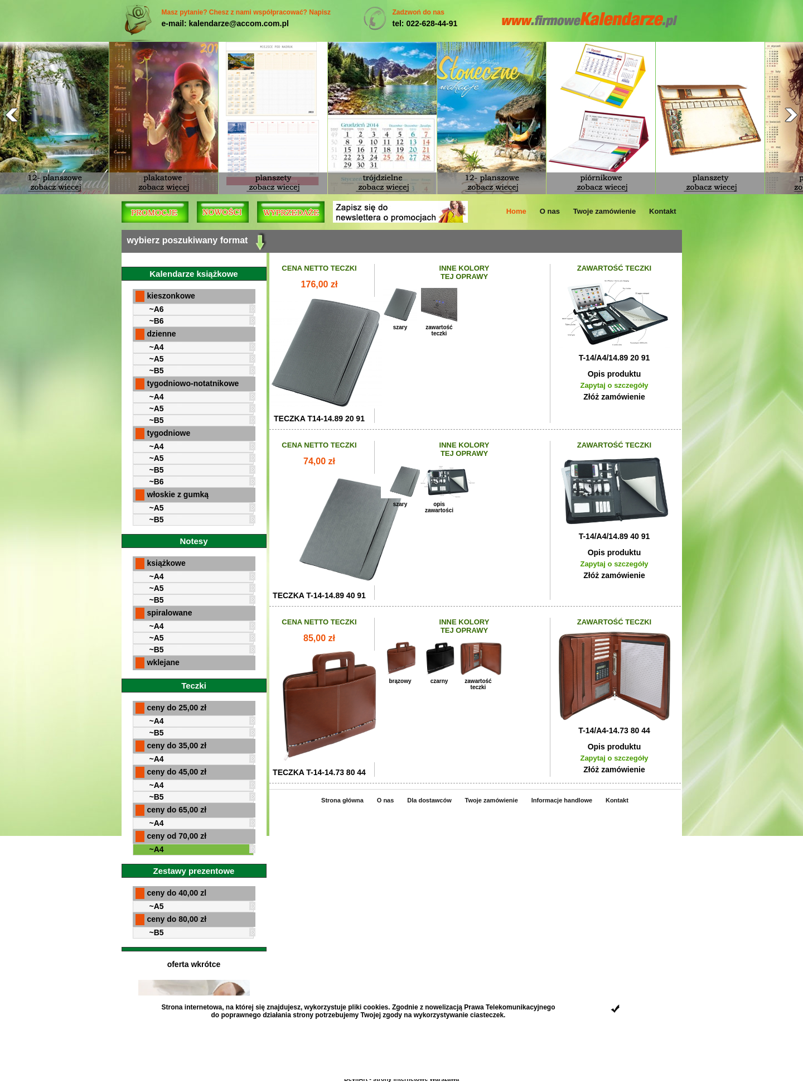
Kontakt (662, 211)
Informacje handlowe (561, 800)
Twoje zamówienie (604, 211)
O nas (550, 211)
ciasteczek (487, 1015)
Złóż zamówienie (614, 396)
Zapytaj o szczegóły (614, 385)
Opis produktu (614, 373)
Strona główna (342, 800)
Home (516, 211)
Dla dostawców (429, 800)
